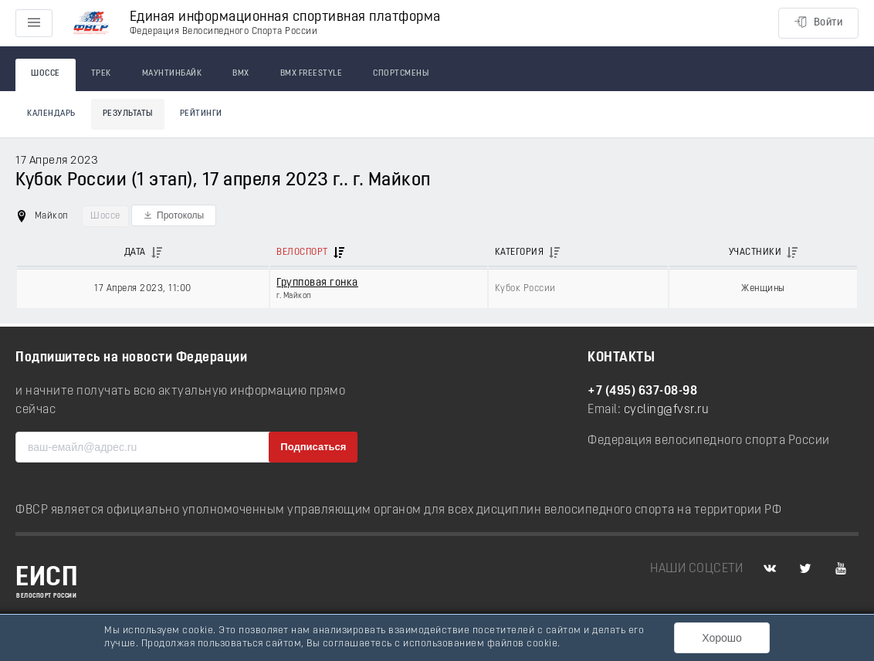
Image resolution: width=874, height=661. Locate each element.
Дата (135, 252)
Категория (519, 252)
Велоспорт (302, 252)
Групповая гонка (317, 283)
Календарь (51, 114)
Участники (755, 252)
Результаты (128, 114)
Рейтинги (201, 114)
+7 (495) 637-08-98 (642, 391)
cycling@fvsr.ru (667, 410)
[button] (173, 215)
